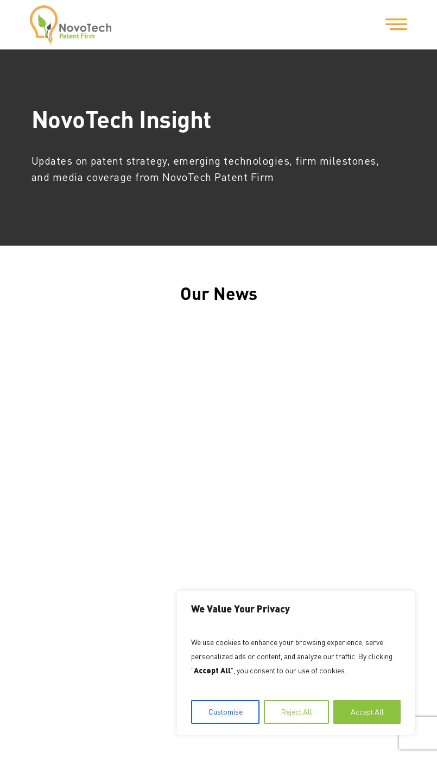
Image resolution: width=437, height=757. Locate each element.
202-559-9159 (165, 496)
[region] (295, 663)
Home (44, 416)
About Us (52, 435)
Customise (225, 711)
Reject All (296, 711)
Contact (49, 474)
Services (50, 455)
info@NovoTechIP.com (174, 535)
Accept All (367, 711)
